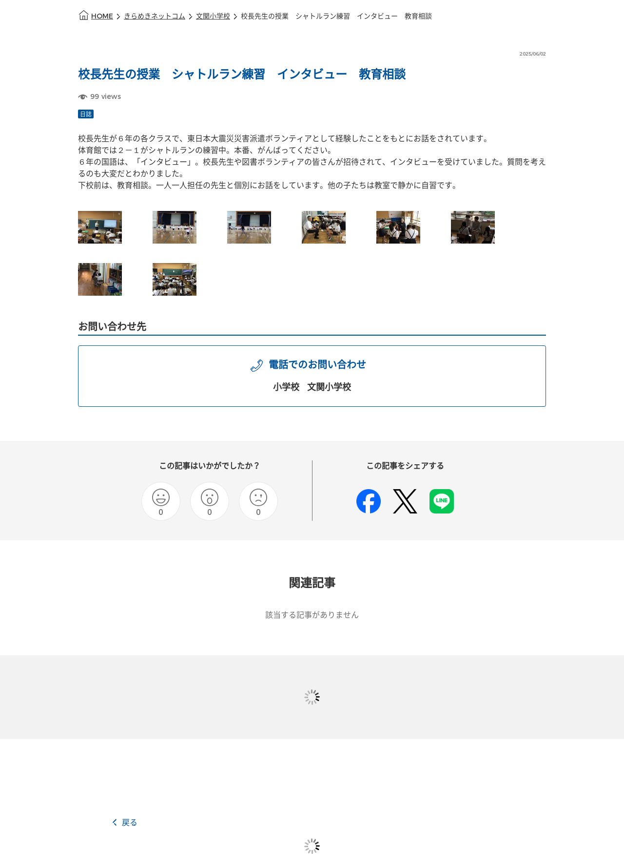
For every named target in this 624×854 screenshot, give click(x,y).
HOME (102, 16)
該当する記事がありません (312, 615)
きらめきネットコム (154, 16)
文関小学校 (213, 16)
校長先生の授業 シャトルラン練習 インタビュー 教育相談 (336, 16)
